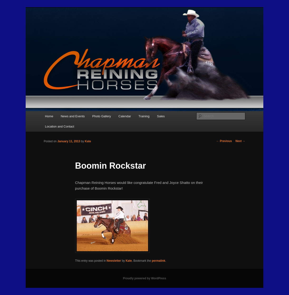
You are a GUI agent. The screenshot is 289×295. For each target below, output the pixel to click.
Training (144, 116)
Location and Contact (59, 126)
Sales (161, 116)
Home (49, 116)
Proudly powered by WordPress (144, 278)
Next (240, 141)
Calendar (124, 116)
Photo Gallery (101, 116)
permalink (158, 260)
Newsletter (114, 260)
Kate (88, 141)
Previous (224, 141)
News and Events (73, 116)
